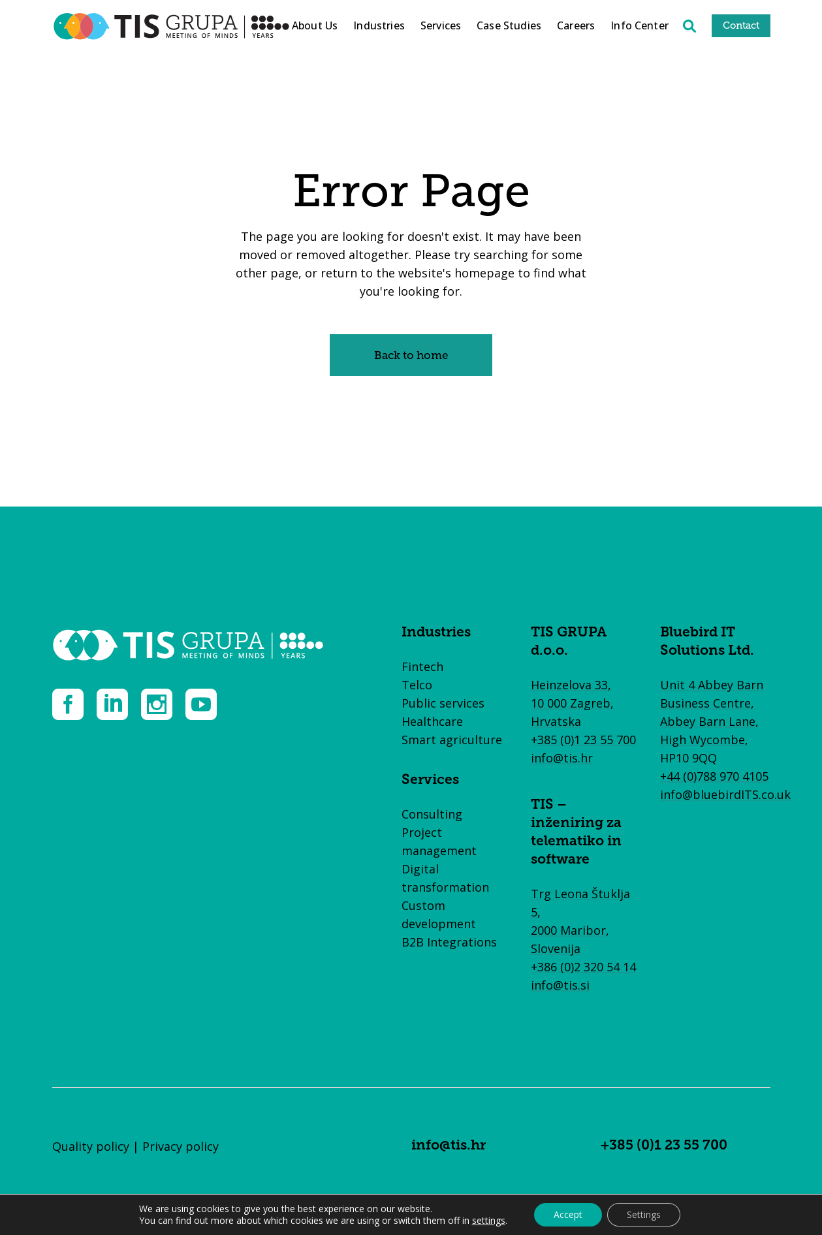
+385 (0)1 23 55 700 (583, 739)
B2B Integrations (449, 942)
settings (488, 1221)
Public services (443, 703)
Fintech (422, 666)
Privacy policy (180, 1146)
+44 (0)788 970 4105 (714, 776)
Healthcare (432, 721)
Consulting (432, 814)
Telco (417, 685)
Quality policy (90, 1146)
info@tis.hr (562, 758)
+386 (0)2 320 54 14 (583, 967)
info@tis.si (560, 985)
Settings (644, 1214)
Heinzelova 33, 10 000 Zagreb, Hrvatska (572, 703)
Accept (568, 1214)
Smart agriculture (452, 739)
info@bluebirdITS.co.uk (725, 794)
